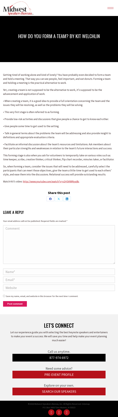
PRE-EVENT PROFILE (59, 374)
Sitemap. (86, 404)
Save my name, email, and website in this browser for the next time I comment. (42, 296)
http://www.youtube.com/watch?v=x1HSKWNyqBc (51, 181)
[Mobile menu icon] (110, 8)
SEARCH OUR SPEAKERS (59, 391)
